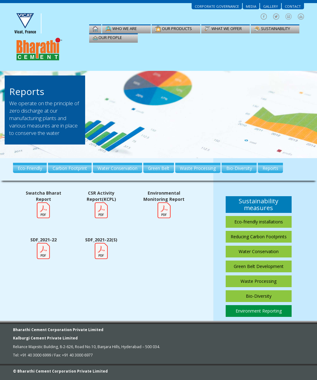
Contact (293, 6)
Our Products (173, 29)
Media (251, 6)
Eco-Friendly (30, 168)
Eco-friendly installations (258, 222)
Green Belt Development (259, 266)
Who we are (121, 29)
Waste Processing (198, 168)
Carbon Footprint (70, 168)
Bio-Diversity (239, 168)
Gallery (270, 6)
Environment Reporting (259, 311)
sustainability (272, 29)
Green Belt (158, 168)
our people (107, 38)
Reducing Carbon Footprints (259, 237)
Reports (270, 168)
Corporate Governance (217, 6)
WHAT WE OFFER (223, 29)
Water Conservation (117, 168)
